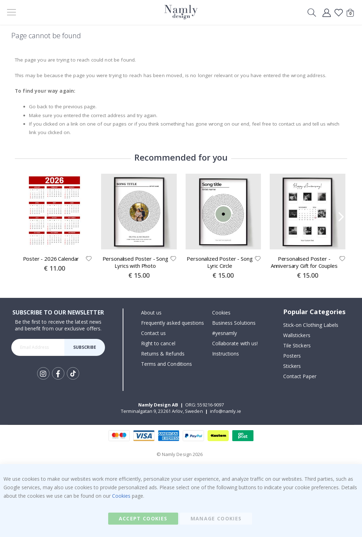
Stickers (292, 366)
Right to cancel (158, 343)
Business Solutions (234, 323)
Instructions (225, 354)
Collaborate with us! (235, 343)
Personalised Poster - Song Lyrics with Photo (135, 262)
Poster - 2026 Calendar (51, 258)
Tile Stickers (297, 345)
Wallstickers (296, 335)
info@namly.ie (225, 411)
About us (151, 313)
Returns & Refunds (163, 354)
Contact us (153, 333)
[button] (88, 258)
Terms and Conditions (166, 364)
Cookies (221, 313)
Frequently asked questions (172, 323)
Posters (292, 356)
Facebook (58, 373)
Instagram (43, 373)
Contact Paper (299, 376)
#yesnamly (224, 333)
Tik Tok (73, 374)
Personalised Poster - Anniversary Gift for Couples (304, 262)
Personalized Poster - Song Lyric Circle (219, 262)
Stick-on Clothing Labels (311, 325)
